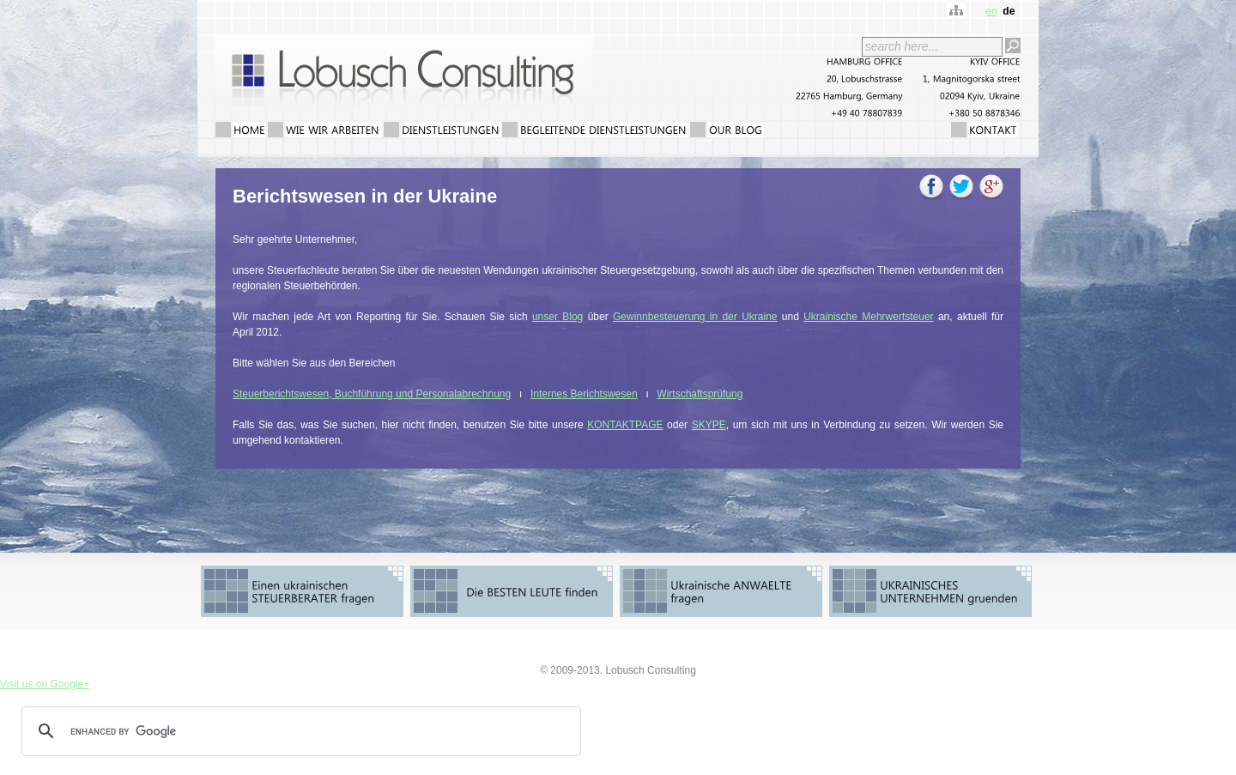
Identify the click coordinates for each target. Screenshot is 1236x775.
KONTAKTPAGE (625, 425)
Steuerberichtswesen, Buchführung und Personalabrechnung (372, 394)
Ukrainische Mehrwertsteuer (868, 317)
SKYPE (709, 425)
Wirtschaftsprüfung (699, 394)
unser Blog (557, 317)
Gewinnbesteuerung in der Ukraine (695, 317)
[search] (298, 731)
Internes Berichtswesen (584, 394)
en (991, 11)
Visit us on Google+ (44, 684)
